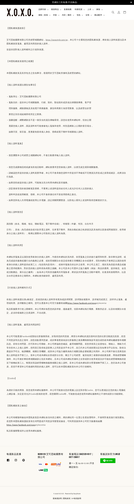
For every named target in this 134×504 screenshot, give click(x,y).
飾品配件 (98, 15)
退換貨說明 (57, 498)
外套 (55, 15)
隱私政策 (66, 498)
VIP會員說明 (76, 498)
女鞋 (87, 15)
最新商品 (55, 9)
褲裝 (98, 9)
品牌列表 (42, 9)
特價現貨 (78, 9)
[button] (113, 12)
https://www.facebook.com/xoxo (81, 303)
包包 (78, 15)
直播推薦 (67, 9)
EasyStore (77, 494)
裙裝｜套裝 (43, 15)
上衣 (89, 9)
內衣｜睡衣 (67, 15)
